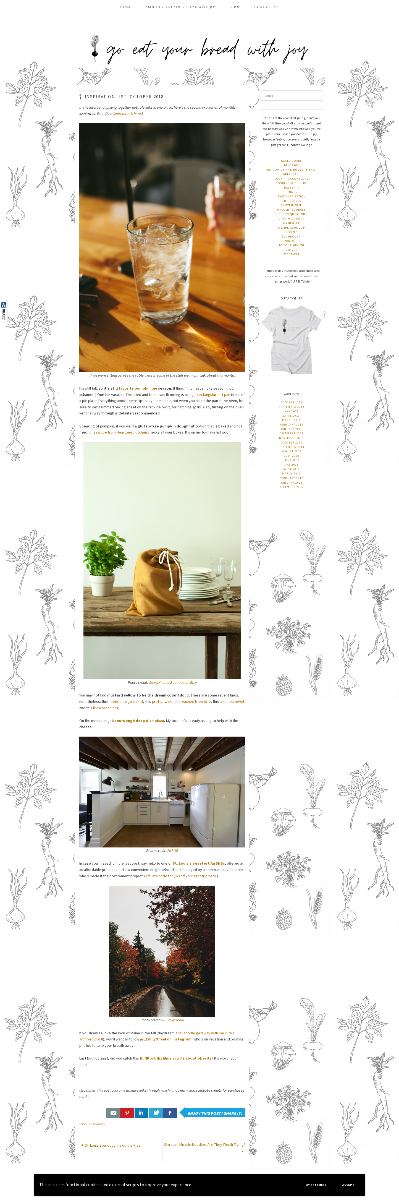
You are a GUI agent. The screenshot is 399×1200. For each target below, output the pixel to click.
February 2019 (292, 424)
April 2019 (291, 416)
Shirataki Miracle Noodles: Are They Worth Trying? (204, 1144)
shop (235, 7)
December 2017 (291, 487)
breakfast (291, 174)
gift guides (291, 201)
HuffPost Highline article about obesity (176, 1058)
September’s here (127, 113)
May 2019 (291, 411)
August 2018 (291, 451)
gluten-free (291, 205)
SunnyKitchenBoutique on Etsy (173, 682)
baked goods (291, 161)
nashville (291, 223)
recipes (291, 232)
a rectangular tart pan (212, 394)
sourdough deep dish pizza (139, 720)
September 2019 (292, 407)
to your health (292, 245)
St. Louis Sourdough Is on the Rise (113, 1144)
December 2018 (291, 433)
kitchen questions (292, 214)
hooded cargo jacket (126, 701)
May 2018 (291, 464)
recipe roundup (291, 227)
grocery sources (291, 210)
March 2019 (291, 420)
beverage (291, 165)
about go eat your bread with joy (180, 7)
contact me (266, 7)
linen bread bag (106, 707)
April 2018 (291, 469)
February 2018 (292, 478)
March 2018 (291, 473)
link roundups (291, 218)
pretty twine (162, 701)
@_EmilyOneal (172, 1020)
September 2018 (292, 447)
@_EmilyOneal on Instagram (165, 1039)
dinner (292, 192)
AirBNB (172, 850)
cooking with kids (291, 183)
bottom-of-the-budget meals (291, 169)
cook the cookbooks (292, 179)
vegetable (291, 254)
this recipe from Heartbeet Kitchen (118, 432)
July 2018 (292, 456)
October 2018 (292, 442)
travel (291, 250)
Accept (348, 1184)
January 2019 (291, 429)
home (125, 7)
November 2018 (291, 438)
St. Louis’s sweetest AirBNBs (199, 863)
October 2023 (292, 402)
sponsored (292, 241)
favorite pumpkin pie (138, 388)
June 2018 (291, 460)
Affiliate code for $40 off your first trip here (180, 875)
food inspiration (92, 1124)
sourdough (291, 236)
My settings (316, 1185)
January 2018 (291, 482)
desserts (291, 187)
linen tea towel (232, 701)
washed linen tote (196, 701)
